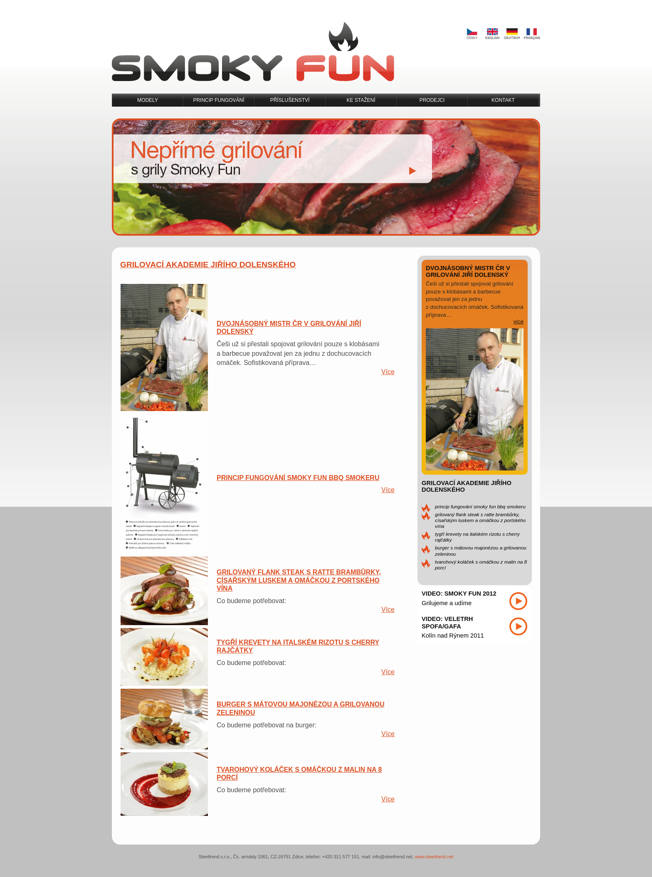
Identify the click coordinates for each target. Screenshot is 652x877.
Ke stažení (360, 100)
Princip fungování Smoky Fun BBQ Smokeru (480, 506)
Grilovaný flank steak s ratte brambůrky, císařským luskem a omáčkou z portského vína (480, 520)
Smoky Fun (253, 52)
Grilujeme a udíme (447, 603)
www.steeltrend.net (434, 856)
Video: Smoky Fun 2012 (459, 593)
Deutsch (512, 34)
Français (532, 34)
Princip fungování (218, 100)
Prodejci (432, 100)
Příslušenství (290, 100)
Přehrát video (518, 601)
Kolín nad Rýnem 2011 (453, 635)
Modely (147, 100)
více (519, 321)
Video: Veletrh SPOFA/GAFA (447, 623)
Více (388, 371)
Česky (472, 34)
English (492, 34)
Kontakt (503, 100)
